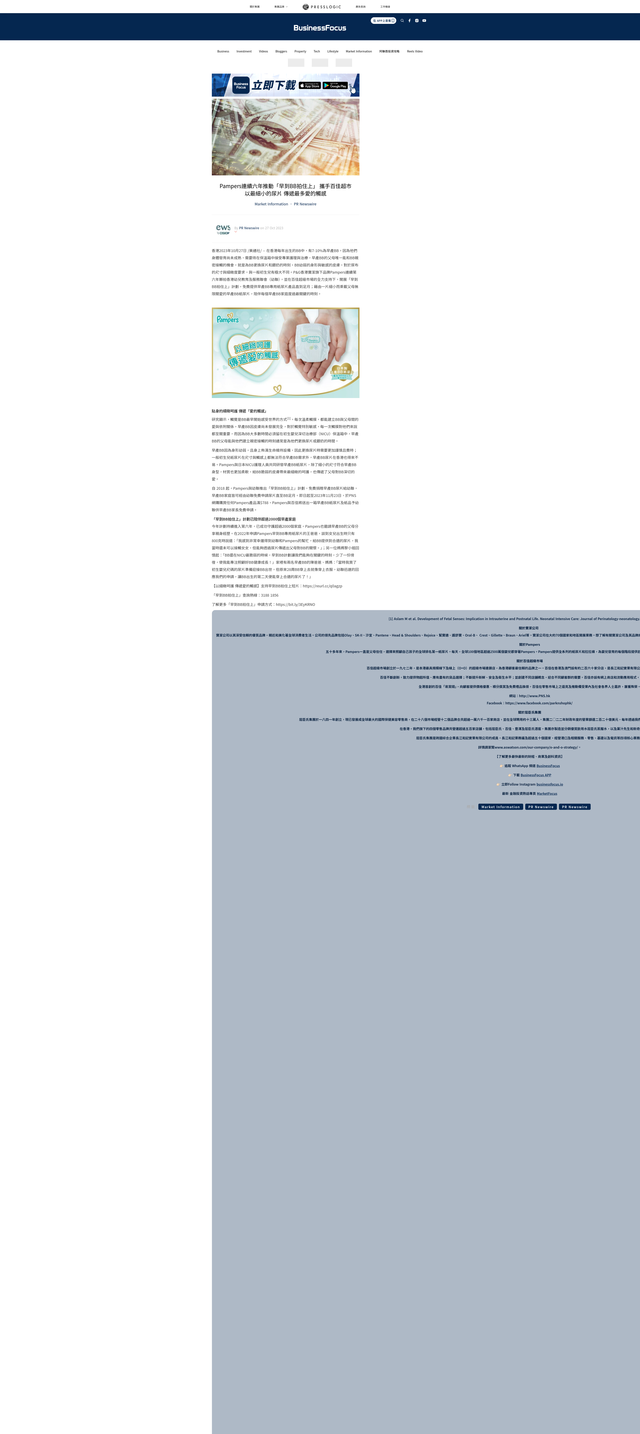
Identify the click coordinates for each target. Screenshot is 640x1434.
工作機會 (385, 6)
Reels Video (415, 51)
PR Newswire (305, 203)
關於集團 (255, 6)
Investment (244, 51)
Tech (317, 51)
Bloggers (281, 51)
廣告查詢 (361, 6)
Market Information (359, 51)
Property (300, 51)
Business (223, 51)
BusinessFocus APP (536, 774)
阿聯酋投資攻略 (389, 51)
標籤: (472, 806)
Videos (263, 51)
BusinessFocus (548, 765)
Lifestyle (333, 51)
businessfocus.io (550, 784)
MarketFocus (547, 793)
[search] (402, 20)
